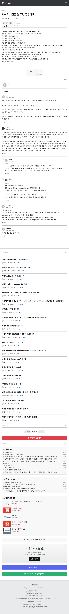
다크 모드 (38, 601)
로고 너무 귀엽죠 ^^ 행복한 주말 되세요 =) (14, 470)
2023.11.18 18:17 (13, 161)
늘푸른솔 (6, 279)
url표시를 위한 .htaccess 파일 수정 (14, 359)
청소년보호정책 (39, 598)
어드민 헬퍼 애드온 (17, 508)
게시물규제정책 (31, 598)
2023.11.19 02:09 (13, 181)
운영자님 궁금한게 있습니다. (11, 367)
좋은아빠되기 (7, 337)
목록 (65, 79)
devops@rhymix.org (35, 607)
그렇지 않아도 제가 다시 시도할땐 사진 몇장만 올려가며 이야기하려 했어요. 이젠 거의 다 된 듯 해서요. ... (30, 472)
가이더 (6, 379)
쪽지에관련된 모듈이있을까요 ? (12, 326)
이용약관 (16, 598)
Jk (8, 84)
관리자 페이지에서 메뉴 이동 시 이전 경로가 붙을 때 (19, 417)
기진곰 (7, 127)
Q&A (4, 10)
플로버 (6, 312)
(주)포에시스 (31, 590)
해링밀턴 (6, 287)
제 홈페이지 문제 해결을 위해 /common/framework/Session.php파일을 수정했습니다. (33, 301)
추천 (4, 122)
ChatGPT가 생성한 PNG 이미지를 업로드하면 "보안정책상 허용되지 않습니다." (24, 491)
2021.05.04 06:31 (10, 129)
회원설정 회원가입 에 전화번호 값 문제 (15, 409)
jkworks (6, 18)
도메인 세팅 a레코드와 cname (12, 342)
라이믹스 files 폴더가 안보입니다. (13, 276)
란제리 (6, 412)
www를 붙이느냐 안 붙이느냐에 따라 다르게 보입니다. (20, 293)
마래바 (6, 321)
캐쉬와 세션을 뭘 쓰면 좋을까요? (19, 14)
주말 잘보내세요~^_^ (8, 452)
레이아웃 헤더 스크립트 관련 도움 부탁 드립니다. (18, 334)
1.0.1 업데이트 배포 (8, 465)
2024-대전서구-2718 (38, 595)
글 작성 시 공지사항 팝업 (18, 529)
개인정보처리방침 (23, 598)
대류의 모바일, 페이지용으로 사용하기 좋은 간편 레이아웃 (27, 501)
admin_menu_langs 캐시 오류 (11, 486)
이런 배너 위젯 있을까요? (10, 309)
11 (21, 354)
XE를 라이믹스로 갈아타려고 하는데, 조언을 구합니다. (20, 392)
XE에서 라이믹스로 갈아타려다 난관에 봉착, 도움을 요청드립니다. (24, 351)
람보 (7, 96)
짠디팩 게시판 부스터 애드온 (19, 522)
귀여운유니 (7, 271)
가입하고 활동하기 (34, 438)
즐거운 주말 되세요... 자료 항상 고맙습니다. (14, 454)
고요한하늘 (7, 370)
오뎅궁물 (6, 304)
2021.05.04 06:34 (10, 207)
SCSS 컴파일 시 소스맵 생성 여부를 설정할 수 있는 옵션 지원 (19, 484)
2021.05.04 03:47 (10, 98)
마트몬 (6, 387)
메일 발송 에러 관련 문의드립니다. (13, 384)
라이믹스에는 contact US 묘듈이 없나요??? (17, 259)
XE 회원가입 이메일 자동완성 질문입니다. (16, 268)
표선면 (6, 329)
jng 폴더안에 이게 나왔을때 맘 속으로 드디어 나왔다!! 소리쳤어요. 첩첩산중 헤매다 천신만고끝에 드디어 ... (30, 461)
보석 (5, 262)
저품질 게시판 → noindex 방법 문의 (14, 284)
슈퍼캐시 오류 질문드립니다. (11, 376)
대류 (5, 296)
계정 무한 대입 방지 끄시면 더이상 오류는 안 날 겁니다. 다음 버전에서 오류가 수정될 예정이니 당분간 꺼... (30, 457)
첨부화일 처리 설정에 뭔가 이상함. (12, 482)
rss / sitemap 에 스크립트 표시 (13, 400)
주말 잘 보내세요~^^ (8, 468)
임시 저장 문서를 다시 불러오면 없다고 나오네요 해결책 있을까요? (24, 318)
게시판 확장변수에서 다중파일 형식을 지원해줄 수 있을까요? (19, 489)
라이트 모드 (31, 601)
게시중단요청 (47, 598)
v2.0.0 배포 (6, 463)
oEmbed (14, 515)
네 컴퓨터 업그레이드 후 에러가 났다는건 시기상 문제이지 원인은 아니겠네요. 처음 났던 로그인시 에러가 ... (30, 459)
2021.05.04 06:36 (10, 230)
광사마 (10, 159)
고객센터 (53, 598)
